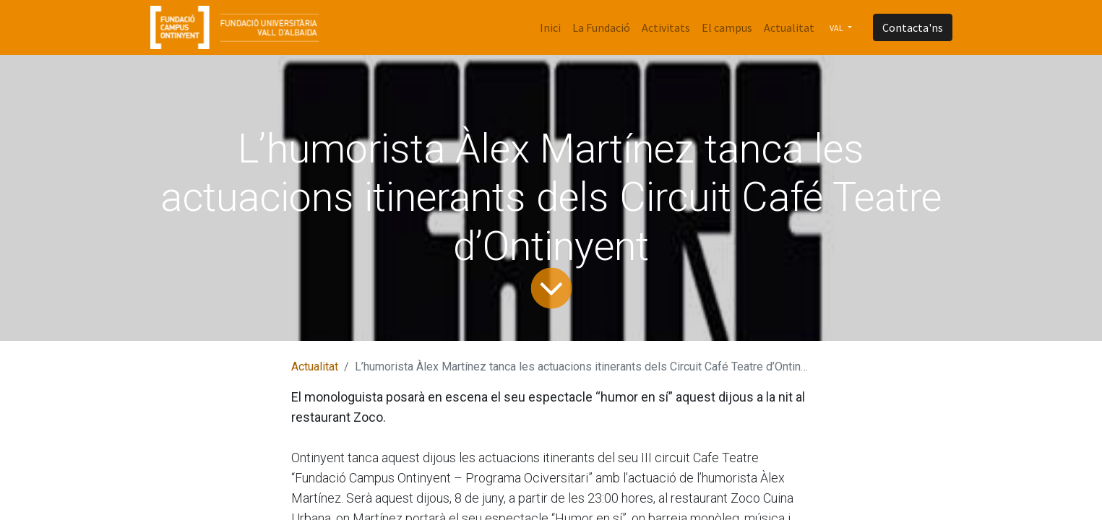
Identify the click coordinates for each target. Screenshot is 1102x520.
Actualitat (314, 366)
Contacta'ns (912, 27)
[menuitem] (550, 27)
